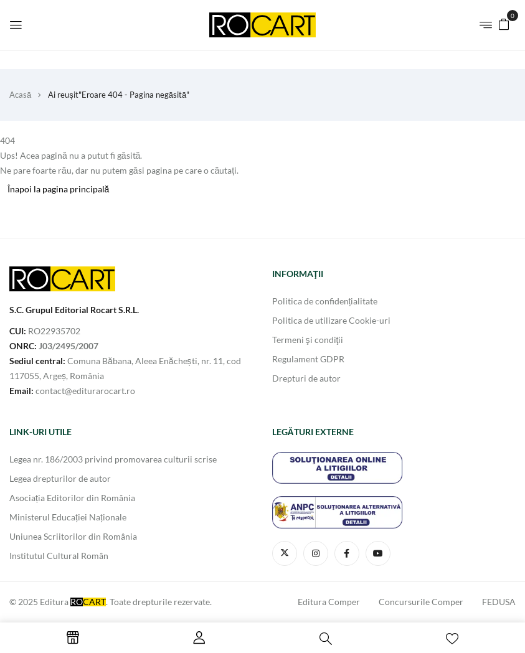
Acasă (20, 95)
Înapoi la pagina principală (58, 189)
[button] (503, 23)
